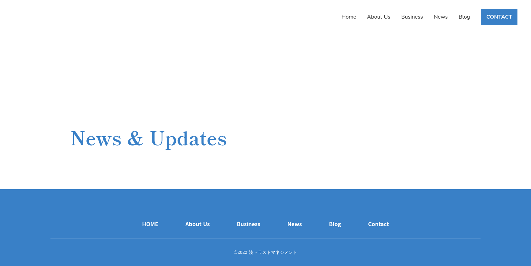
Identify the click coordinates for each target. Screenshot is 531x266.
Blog (464, 17)
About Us (378, 17)
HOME (150, 224)
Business (412, 17)
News (441, 17)
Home (349, 17)
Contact (378, 224)
